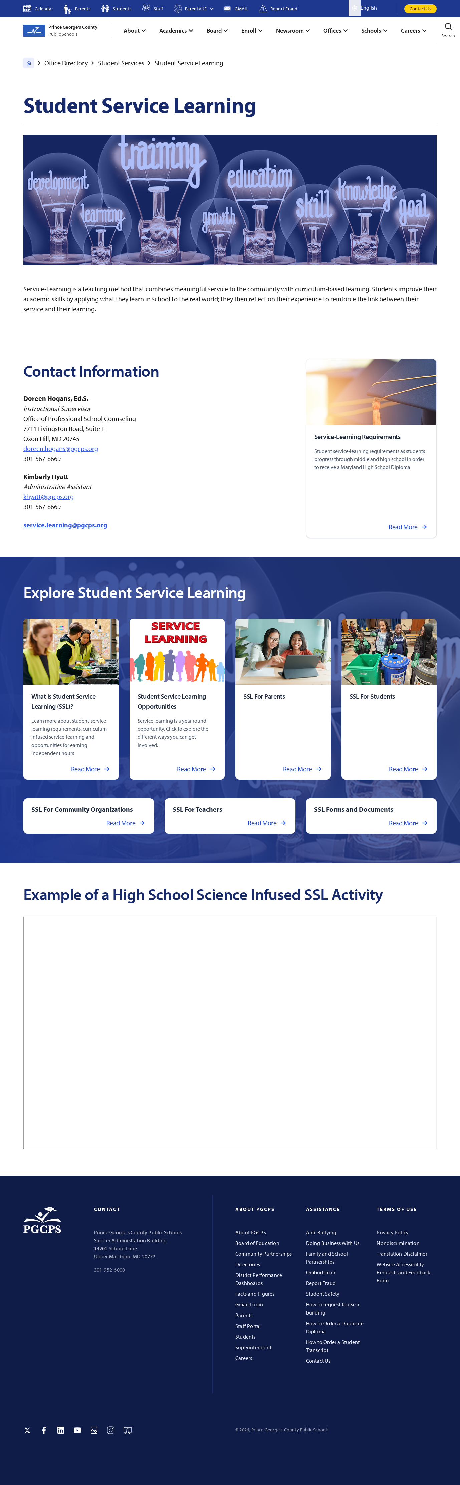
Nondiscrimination (398, 1243)
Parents (243, 1315)
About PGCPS (250, 1232)
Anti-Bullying (321, 1232)
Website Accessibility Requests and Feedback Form (403, 1272)
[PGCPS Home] (28, 63)
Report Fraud (321, 1283)
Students (245, 1336)
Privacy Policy (393, 1232)
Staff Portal (248, 1326)
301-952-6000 (109, 1269)
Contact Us (420, 9)
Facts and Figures (255, 1293)
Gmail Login (249, 1304)
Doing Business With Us (333, 1243)
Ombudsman (321, 1272)
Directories (247, 1264)
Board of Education (257, 1243)
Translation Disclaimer (402, 1253)
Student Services (121, 63)
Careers (243, 1358)
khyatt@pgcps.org (48, 496)
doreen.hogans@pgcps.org (60, 448)
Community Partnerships (263, 1253)
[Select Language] (379, 8)
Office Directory (66, 63)
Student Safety (323, 1293)
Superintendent (253, 1347)
